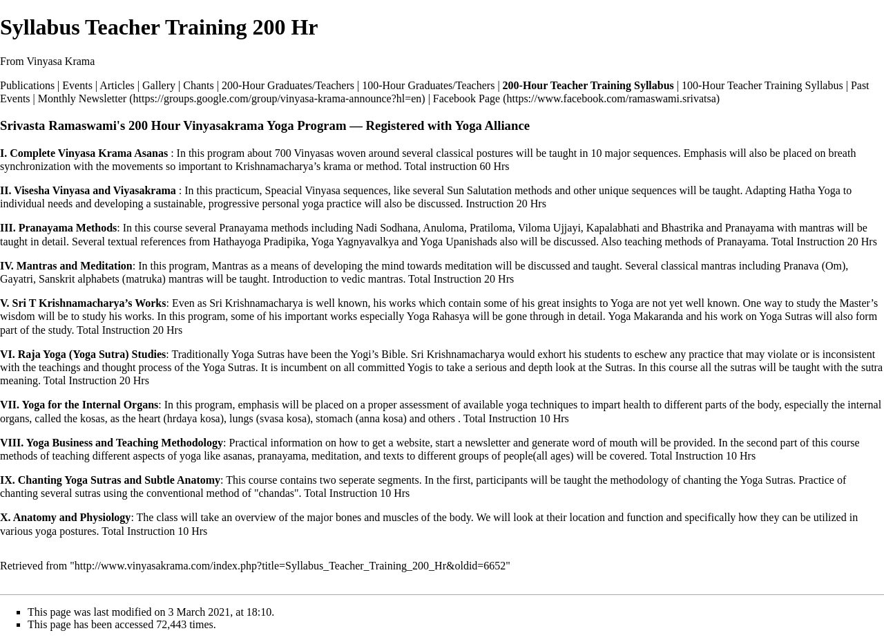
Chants (198, 85)
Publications (27, 85)
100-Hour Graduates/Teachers (428, 85)
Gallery (158, 85)
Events (77, 85)
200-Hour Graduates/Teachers (288, 85)
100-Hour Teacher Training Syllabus (762, 85)
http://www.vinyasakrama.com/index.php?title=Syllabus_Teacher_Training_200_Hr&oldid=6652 (290, 566)
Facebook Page (466, 98)
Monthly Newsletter (82, 98)
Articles (117, 85)
